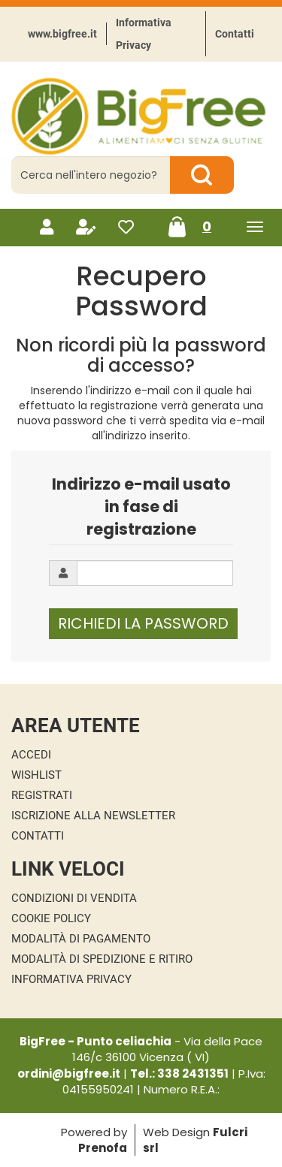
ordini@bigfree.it (68, 1073)
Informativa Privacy (143, 34)
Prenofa (102, 1148)
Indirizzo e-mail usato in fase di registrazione (141, 506)
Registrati (41, 795)
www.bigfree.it (62, 34)
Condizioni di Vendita (74, 898)
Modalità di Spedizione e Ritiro (102, 959)
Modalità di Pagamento (80, 938)
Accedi (31, 754)
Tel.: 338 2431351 (179, 1073)
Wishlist (36, 775)
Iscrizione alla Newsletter (93, 815)
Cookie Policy (51, 918)
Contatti (234, 34)
